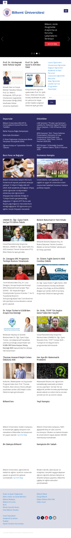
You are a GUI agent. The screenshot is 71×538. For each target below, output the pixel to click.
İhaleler (6, 521)
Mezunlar (51, 78)
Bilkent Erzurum (9, 502)
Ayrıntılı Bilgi (52, 44)
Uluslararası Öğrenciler (57, 65)
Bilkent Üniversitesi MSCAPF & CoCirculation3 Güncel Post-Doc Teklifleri (15, 125)
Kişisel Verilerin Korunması (13, 524)
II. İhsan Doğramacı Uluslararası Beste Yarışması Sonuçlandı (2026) (17, 140)
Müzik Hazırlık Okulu (11, 507)
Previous (2, 39)
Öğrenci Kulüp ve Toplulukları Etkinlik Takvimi (17, 146)
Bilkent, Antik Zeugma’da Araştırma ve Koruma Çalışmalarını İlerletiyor (51, 31)
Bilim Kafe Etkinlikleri (11, 135)
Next (69, 39)
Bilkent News (42, 494)
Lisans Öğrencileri (55, 62)
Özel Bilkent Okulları (11, 510)
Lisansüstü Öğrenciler (56, 76)
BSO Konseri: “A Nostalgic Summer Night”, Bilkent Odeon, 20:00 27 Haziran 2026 (52, 147)
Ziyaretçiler (52, 89)
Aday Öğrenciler (54, 81)
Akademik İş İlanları (10, 518)
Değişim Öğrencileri (55, 68)
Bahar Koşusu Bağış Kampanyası (15, 131)
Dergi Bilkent (42, 497)
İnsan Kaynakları (9, 516)
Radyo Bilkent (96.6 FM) (46, 499)
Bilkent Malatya (9, 499)
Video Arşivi (41, 502)
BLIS (4, 505)
